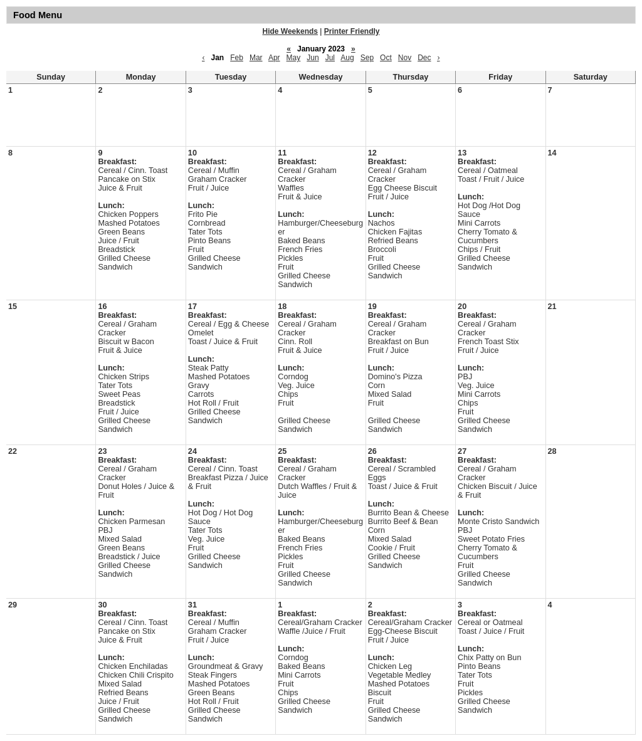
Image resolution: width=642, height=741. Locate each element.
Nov (404, 57)
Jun (312, 57)
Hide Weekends (290, 31)
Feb (236, 57)
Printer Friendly (352, 31)
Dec (424, 57)
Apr (274, 57)
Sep (367, 57)
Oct (386, 57)
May (294, 57)
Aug (347, 57)
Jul (330, 57)
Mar (256, 57)
